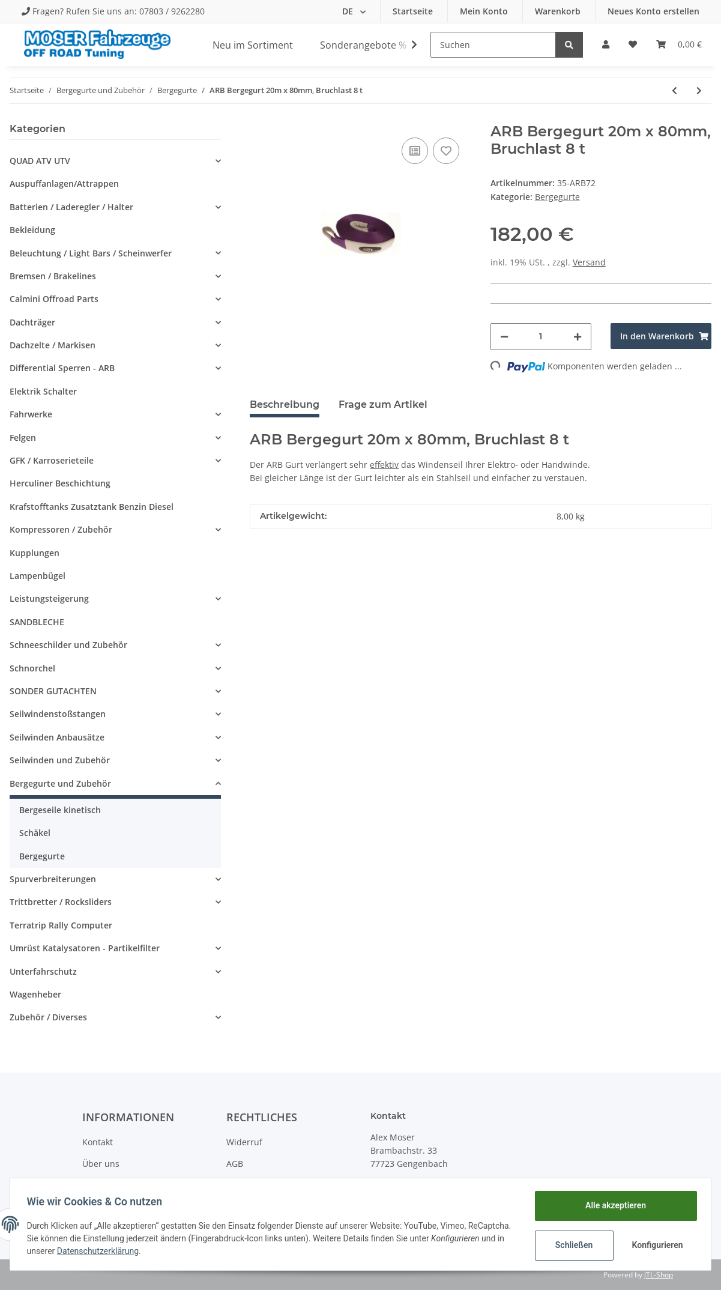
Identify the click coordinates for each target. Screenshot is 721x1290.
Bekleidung (32, 229)
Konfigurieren (655, 1245)
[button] (606, 44)
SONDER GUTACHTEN (53, 691)
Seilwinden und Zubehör (60, 760)
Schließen (571, 1245)
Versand (589, 262)
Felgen (23, 437)
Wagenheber (35, 994)
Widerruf (244, 1142)
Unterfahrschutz (43, 971)
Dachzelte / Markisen (52, 345)
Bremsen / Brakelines (53, 276)
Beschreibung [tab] (284, 404)
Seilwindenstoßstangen (58, 713)
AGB (234, 1163)
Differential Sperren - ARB (62, 368)
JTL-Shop (658, 1275)
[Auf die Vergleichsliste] (415, 151)
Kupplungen (34, 553)
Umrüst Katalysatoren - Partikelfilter (85, 948)
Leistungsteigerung (49, 598)
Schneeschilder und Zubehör (68, 644)
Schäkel (34, 832)
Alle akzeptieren (612, 1205)
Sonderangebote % (363, 45)
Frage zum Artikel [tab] (383, 404)
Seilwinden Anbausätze (57, 737)
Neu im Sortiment (253, 45)
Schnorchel (32, 668)
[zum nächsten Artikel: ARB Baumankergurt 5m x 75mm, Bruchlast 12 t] (699, 90)
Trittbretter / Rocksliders (61, 901)
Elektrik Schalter (43, 391)
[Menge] (541, 337)
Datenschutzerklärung (176, 1251)
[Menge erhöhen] (577, 337)
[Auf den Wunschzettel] (446, 151)
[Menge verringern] (504, 337)
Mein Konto (485, 11)
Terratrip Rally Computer (61, 925)
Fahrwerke (31, 414)
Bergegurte (557, 196)
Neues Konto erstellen (653, 11)
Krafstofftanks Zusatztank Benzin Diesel (91, 506)
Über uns (100, 1163)
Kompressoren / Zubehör (61, 529)
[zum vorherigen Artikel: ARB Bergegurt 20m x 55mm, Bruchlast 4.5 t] (674, 90)
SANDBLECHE (37, 622)
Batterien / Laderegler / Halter (71, 207)
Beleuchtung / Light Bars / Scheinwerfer (91, 253)
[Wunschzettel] (633, 44)
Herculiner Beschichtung (60, 483)
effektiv (384, 464)
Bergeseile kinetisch (60, 810)
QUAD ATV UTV (40, 160)
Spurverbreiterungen (53, 879)
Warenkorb (559, 11)
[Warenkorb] (679, 44)
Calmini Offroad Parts (54, 298)
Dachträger (32, 322)
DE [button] (348, 11)
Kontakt (97, 1142)
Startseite (414, 11)
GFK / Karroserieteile (52, 460)
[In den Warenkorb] (661, 336)
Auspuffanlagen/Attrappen (64, 183)
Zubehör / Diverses (48, 1017)
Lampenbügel (37, 575)
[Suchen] (493, 45)
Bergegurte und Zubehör (60, 783)
